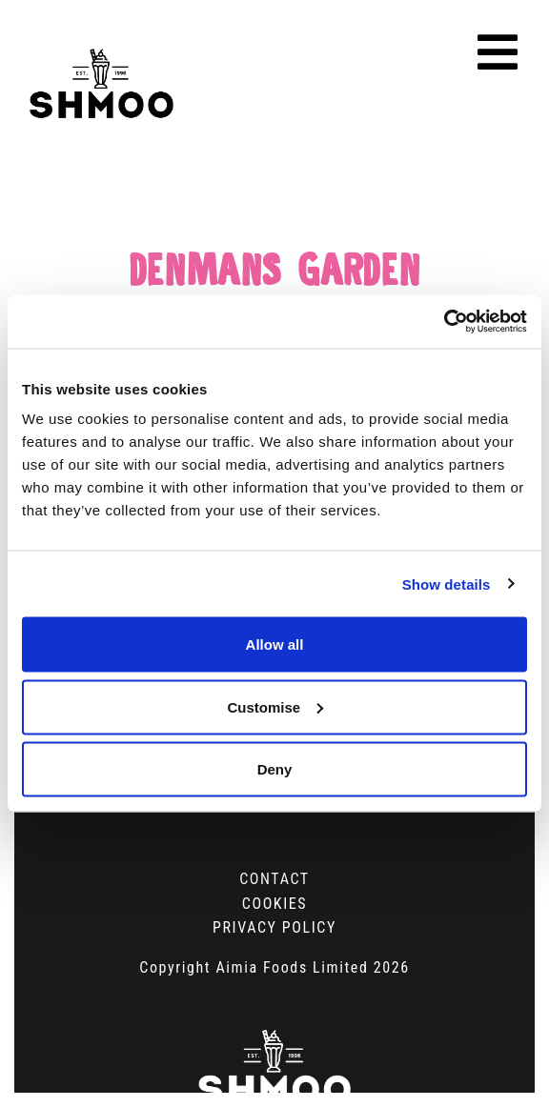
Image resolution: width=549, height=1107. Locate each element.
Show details (446, 583)
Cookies (274, 904)
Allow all (275, 644)
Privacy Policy (274, 927)
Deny (275, 769)
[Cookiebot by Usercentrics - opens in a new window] (443, 322)
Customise (275, 706)
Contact (274, 879)
